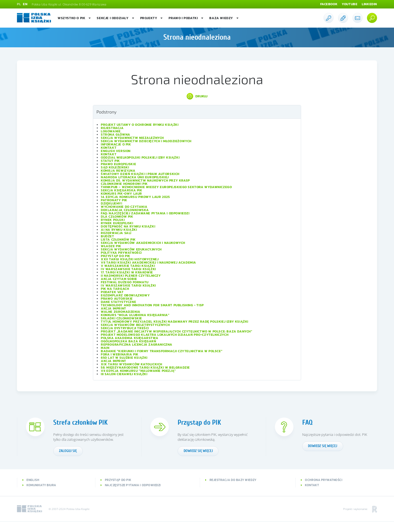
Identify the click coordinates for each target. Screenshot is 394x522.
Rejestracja (112, 128)
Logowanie (110, 131)
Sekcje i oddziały (115, 18)
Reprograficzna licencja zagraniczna (136, 344)
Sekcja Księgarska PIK (121, 190)
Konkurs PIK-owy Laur (121, 193)
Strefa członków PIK (81, 422)
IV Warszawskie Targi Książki (128, 269)
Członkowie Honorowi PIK (124, 183)
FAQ (307, 422)
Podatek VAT (112, 292)
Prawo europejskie (118, 164)
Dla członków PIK (117, 216)
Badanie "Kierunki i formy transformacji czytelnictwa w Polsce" (161, 351)
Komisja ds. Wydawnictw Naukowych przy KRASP (145, 180)
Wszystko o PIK (74, 18)
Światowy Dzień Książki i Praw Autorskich (140, 173)
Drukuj (201, 96)
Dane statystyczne (118, 301)
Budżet (107, 236)
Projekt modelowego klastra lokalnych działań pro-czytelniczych (164, 334)
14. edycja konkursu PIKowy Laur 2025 (135, 196)
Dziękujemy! (111, 203)
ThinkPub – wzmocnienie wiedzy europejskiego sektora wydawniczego (166, 187)
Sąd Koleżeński (115, 167)
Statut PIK (110, 160)
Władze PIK (111, 246)
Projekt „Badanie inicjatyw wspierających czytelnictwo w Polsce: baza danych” (176, 331)
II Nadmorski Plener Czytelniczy (131, 275)
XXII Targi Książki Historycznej (130, 259)
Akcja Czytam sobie (119, 278)
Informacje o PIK (116, 144)
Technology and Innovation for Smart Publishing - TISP (152, 305)
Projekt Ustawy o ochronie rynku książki (139, 124)
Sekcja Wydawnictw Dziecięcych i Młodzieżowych (146, 141)
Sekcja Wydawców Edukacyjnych (131, 249)
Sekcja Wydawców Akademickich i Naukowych (143, 242)
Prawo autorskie (117, 298)
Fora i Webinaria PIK (120, 354)
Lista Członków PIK (118, 239)
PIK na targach (115, 288)
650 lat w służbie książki (124, 357)
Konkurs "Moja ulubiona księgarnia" (135, 315)
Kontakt (108, 147)
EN (25, 4)
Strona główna (115, 134)
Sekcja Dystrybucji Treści (125, 328)
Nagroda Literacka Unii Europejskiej (135, 177)
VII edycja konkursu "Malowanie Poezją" (138, 370)
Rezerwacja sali (116, 233)
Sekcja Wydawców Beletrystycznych (135, 324)
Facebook (328, 4)
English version (116, 150)
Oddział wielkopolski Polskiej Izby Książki (140, 157)
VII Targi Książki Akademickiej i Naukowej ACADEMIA (148, 262)
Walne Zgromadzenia (120, 311)
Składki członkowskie (121, 318)
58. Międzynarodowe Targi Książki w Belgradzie (145, 367)
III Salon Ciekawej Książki (124, 374)
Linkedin (369, 4)
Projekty (151, 18)
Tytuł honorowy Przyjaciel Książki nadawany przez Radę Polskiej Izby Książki (174, 321)
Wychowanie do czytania (124, 206)
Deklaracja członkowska (125, 210)
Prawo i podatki (186, 18)
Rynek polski (113, 219)
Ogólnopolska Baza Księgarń (128, 341)
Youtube (349, 4)
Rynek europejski (117, 223)
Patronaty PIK (114, 200)
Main (105, 347)
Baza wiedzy (224, 18)
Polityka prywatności (121, 252)
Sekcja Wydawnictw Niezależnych (132, 137)
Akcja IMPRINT (113, 308)
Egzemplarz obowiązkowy (125, 295)
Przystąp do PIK (115, 255)
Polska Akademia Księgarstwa (129, 338)
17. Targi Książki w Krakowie (127, 272)
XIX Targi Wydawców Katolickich (131, 364)
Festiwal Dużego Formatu (125, 282)
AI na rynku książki (119, 229)
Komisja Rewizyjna (118, 170)
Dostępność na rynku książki (128, 226)
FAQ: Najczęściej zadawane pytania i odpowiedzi (145, 213)
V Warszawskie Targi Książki (128, 265)
